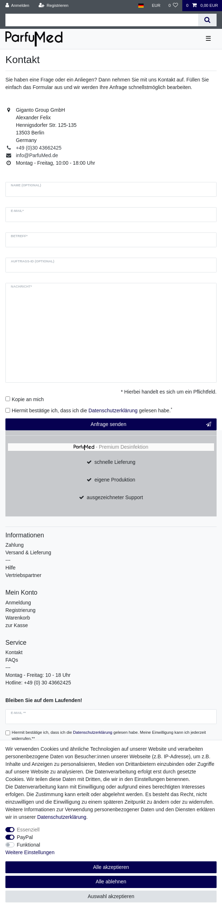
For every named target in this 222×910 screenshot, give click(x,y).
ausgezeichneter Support (115, 497)
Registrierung (20, 610)
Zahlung (14, 545)
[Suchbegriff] (101, 20)
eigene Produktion (115, 480)
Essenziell (28, 830)
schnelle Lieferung (114, 462)
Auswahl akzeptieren (111, 896)
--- (7, 560)
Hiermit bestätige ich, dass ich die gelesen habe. (92, 410)
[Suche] (207, 20)
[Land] (141, 5)
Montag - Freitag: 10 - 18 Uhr (38, 675)
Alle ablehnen (111, 881)
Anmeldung (18, 602)
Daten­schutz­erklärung (61, 817)
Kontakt (13, 652)
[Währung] (156, 5)
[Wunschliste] (173, 5)
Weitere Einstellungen (30, 852)
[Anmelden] (17, 5)
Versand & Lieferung (28, 552)
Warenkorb (17, 618)
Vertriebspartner (23, 575)
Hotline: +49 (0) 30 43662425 (38, 682)
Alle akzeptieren (111, 867)
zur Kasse (16, 625)
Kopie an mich (28, 399)
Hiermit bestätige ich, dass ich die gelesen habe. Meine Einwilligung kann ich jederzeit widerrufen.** (109, 735)
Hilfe (10, 568)
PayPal (25, 837)
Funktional (28, 845)
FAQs (11, 660)
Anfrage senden (151, 424)
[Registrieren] (53, 5)
